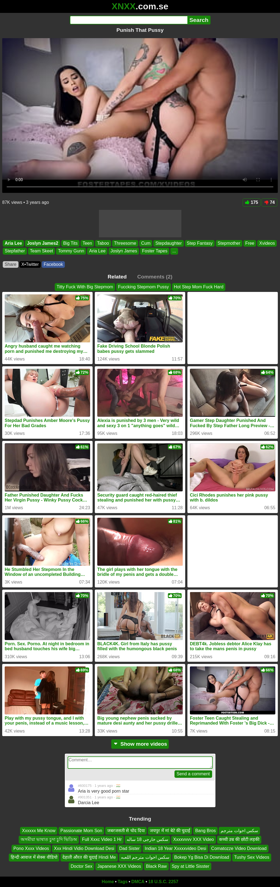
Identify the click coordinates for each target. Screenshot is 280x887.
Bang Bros (205, 830)
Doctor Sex (81, 866)
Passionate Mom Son (81, 830)
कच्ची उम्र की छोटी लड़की (239, 839)
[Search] (129, 20)
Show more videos (140, 744)
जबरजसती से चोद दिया (126, 830)
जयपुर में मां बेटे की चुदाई (170, 830)
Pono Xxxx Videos (31, 848)
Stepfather (15, 251)
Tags (122, 881)
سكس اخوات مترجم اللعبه (145, 857)
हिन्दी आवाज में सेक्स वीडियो (34, 857)
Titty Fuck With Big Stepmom (85, 287)
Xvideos (267, 243)
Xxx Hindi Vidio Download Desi (84, 848)
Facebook (53, 264)
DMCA (138, 881)
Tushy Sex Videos (251, 857)
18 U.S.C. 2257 (163, 881)
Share (10, 264)
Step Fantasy (200, 243)
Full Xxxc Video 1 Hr (102, 839)
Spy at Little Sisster (190, 866)
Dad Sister (129, 848)
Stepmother (229, 243)
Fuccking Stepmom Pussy (143, 287)
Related (117, 277)
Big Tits (70, 243)
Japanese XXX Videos (119, 866)
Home (108, 881)
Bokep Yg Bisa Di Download (201, 857)
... (174, 251)
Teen (87, 243)
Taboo (103, 243)
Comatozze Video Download (239, 848)
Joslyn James (123, 251)
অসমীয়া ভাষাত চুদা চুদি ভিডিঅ (49, 839)
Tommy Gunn (71, 251)
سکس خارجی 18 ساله (147, 839)
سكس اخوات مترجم (239, 830)
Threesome (125, 243)
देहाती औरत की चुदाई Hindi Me (89, 857)
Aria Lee (13, 243)
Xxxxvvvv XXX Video (193, 839)
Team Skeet (41, 251)
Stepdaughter (168, 243)
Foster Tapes (154, 251)
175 (251, 202)
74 (269, 202)
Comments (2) (154, 277)
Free (249, 243)
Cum (146, 243)
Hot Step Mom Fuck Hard (199, 287)
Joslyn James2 (42, 243)
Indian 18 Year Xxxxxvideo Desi (175, 848)
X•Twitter (30, 264)
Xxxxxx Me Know (39, 830)
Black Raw (156, 866)
